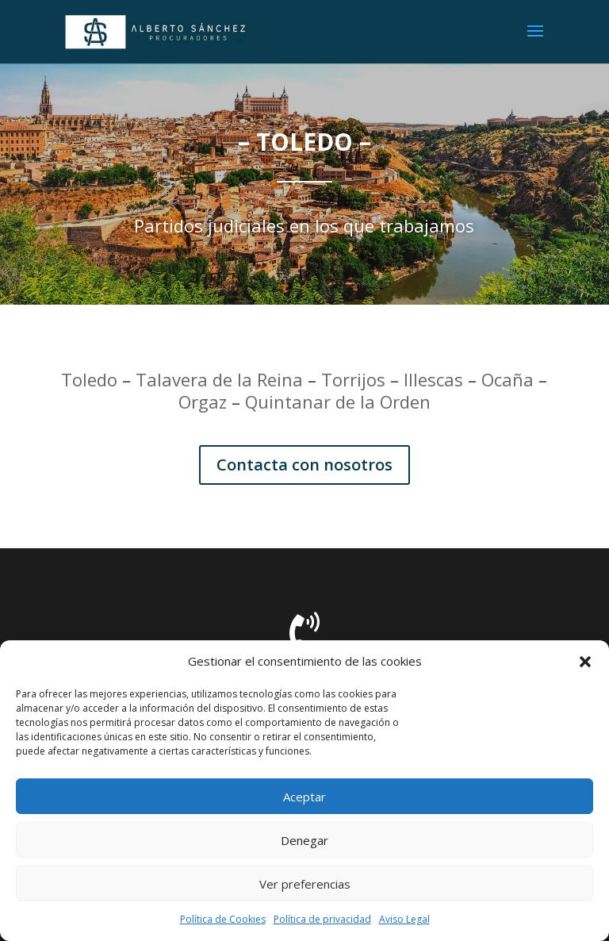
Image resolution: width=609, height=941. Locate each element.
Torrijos (353, 379)
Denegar (304, 840)
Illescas (433, 379)
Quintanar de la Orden (338, 401)
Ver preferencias (304, 884)
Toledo (89, 379)
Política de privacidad (322, 919)
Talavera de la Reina (219, 379)
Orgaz (202, 401)
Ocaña (507, 379)
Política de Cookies (223, 919)
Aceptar (304, 797)
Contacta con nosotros (304, 464)
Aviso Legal (404, 919)
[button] (585, 662)
